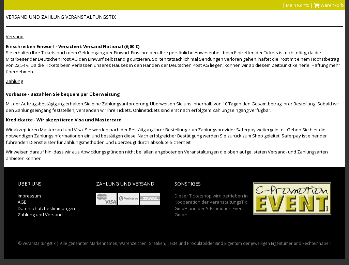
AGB (22, 202)
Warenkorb (329, 5)
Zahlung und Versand (40, 214)
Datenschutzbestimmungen (46, 208)
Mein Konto (297, 5)
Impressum (29, 196)
